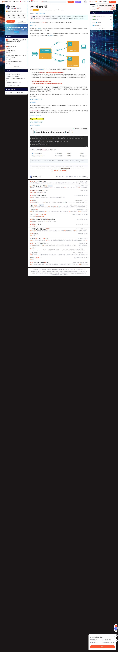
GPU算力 (30, 1)
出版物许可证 (79, 273)
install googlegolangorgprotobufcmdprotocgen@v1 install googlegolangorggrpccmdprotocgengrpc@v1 (53, 131)
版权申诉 (74, 273)
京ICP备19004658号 (47, 271)
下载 (14, 1)
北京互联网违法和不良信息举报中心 (79, 271)
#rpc (44, 13)
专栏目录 (85, 176)
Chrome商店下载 (55, 273)
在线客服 (73, 269)
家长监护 (34, 273)
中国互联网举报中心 (48, 273)
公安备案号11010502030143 (37, 271)
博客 (10, 1)
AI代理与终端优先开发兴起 (12, 85)
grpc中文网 (33, 25)
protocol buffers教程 (35, 115)
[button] (6, 92)
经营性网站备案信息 (68, 271)
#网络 (40, 13)
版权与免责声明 (68, 273)
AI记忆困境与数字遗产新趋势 (13, 74)
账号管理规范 (62, 273)
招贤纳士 (39, 269)
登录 (85, 1)
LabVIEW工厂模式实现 (13, 82)
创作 (112, 1)
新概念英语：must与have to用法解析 (15, 79)
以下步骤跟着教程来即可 (36, 122)
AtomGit (22, 1)
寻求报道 (49, 269)
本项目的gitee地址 (35, 125)
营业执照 (84, 273)
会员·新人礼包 (93, 1)
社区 (17, 1)
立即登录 (74, 14)
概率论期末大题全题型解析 (12, 76)
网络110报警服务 (39, 273)
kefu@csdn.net (65, 269)
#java (37, 13)
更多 (36, 1)
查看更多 (16, 66)
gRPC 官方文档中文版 (36, 99)
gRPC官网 (33, 102)
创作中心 (105, 1)
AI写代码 (77, 128)
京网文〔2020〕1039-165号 (57, 271)
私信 (22, 21)
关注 (39, 176)
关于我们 (35, 269)
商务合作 (44, 269)
